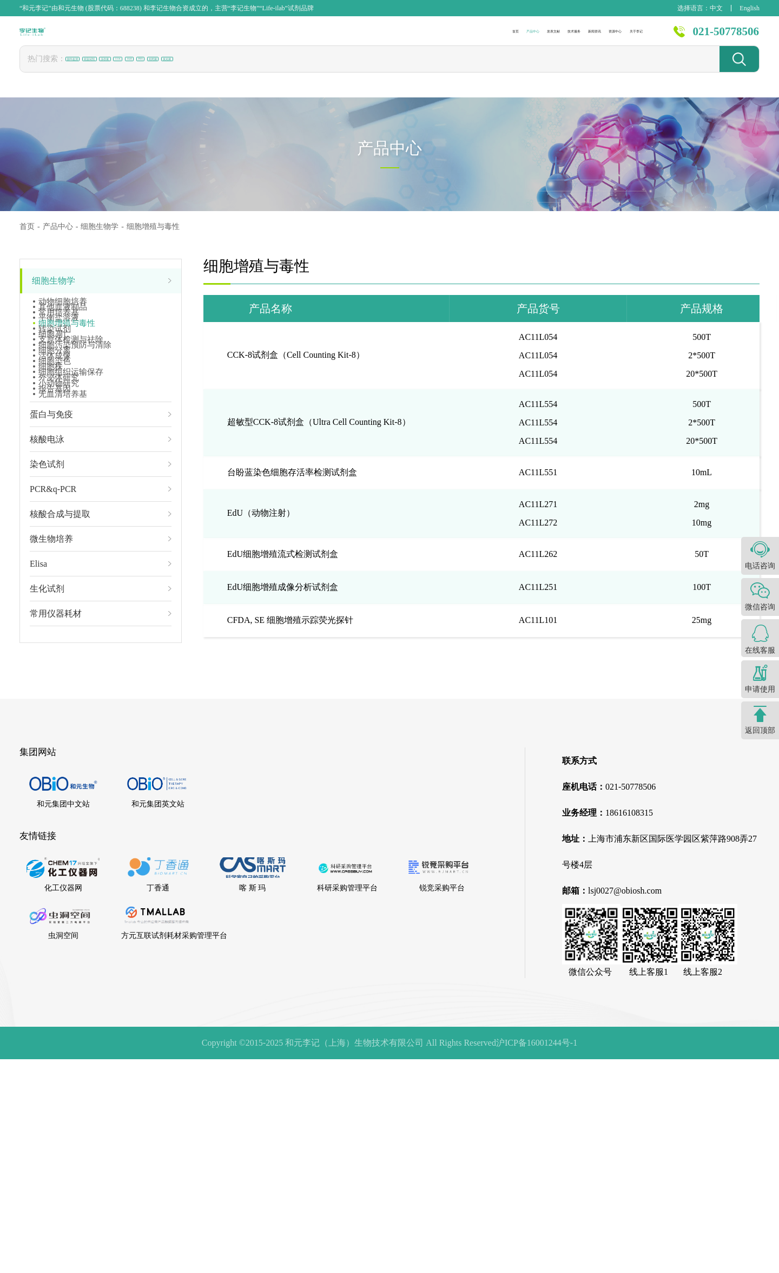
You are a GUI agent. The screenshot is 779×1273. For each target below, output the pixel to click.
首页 (253, 37)
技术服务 (433, 37)
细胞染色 (54, 498)
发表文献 (370, 37)
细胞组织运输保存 (70, 532)
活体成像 (54, 480)
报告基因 (54, 584)
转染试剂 (138, 70)
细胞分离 (54, 463)
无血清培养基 (62, 602)
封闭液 (329, 70)
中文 (716, 8)
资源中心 (559, 37)
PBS (291, 70)
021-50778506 (726, 37)
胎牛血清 (87, 70)
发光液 (372, 70)
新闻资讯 (496, 37)
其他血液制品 (62, 324)
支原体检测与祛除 (70, 428)
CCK (224, 70)
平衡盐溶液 (58, 359)
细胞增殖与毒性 (66, 376)
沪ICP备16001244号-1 (536, 1256)
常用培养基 (58, 342)
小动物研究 (58, 567)
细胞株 (50, 515)
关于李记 (623, 37)
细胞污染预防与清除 (74, 446)
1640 (258, 70)
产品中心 (306, 37)
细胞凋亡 (54, 411)
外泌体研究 (58, 550)
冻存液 (186, 70)
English (750, 8)
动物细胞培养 (62, 307)
